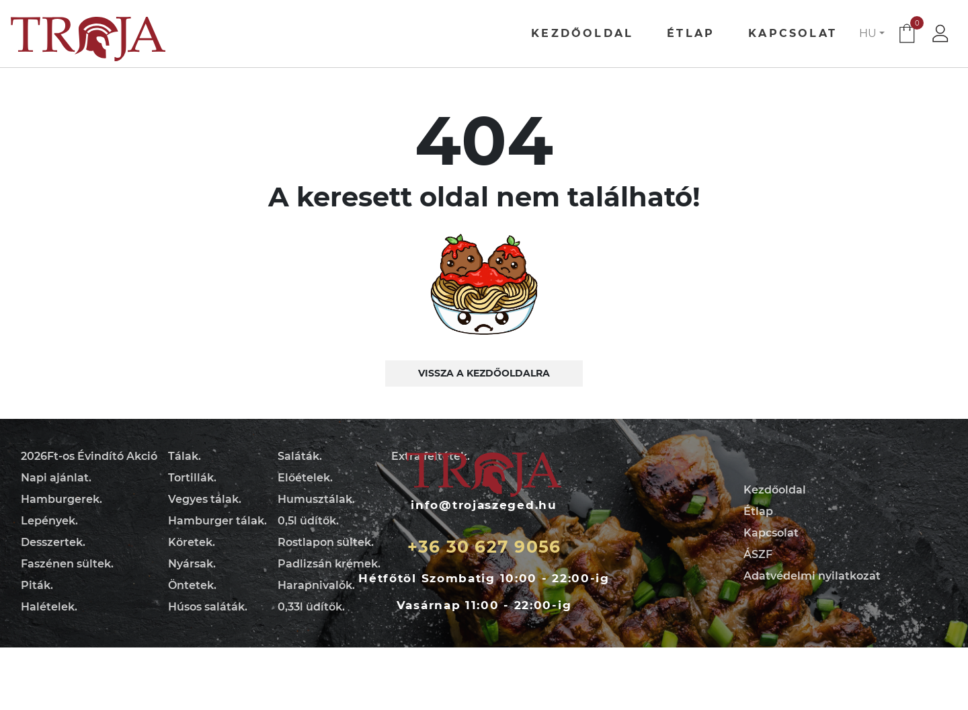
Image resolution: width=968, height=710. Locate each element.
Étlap (691, 33)
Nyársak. (192, 563)
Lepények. (49, 520)
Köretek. (191, 542)
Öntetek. (192, 585)
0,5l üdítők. (308, 520)
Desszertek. (53, 542)
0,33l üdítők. (311, 606)
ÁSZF (757, 554)
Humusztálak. (316, 499)
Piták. (37, 585)
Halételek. (49, 606)
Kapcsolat (792, 33)
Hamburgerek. (61, 499)
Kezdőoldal (582, 33)
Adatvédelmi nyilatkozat (812, 575)
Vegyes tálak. (204, 499)
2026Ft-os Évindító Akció (89, 456)
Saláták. (300, 456)
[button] (872, 33)
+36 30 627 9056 (484, 547)
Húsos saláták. (207, 606)
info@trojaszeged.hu (484, 505)
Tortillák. (192, 477)
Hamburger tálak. (217, 520)
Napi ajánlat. (56, 477)
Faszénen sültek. (67, 563)
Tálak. (184, 456)
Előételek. (305, 477)
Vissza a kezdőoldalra (484, 373)
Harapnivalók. (316, 585)
